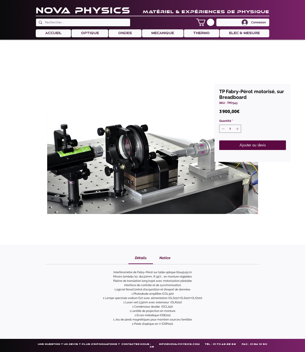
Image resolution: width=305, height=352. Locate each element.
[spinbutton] (230, 129)
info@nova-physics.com (179, 344)
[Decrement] (222, 129)
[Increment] (237, 129)
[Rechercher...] (82, 22)
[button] (205, 22)
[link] (141, 258)
